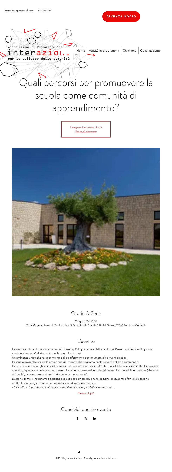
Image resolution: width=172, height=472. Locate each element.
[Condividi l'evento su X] (86, 418)
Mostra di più (86, 393)
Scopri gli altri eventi (86, 131)
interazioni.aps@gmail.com (18, 10)
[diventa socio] (121, 16)
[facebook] (79, 452)
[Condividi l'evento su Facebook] (77, 418)
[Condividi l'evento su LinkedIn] (94, 418)
